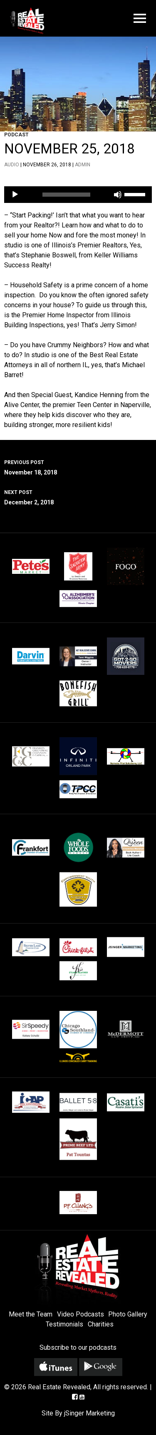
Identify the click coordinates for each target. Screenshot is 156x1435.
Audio (11, 165)
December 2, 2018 (78, 496)
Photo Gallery (127, 1314)
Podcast (16, 135)
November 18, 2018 (78, 466)
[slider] (66, 195)
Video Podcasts (80, 1314)
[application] (78, 194)
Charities (101, 1324)
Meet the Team (30, 1314)
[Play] (15, 194)
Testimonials (64, 1324)
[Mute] (118, 194)
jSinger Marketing (89, 1413)
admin (82, 165)
